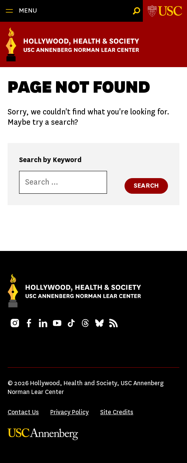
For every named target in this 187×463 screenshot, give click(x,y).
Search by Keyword (50, 159)
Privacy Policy (69, 412)
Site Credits (116, 412)
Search (146, 185)
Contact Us (23, 412)
